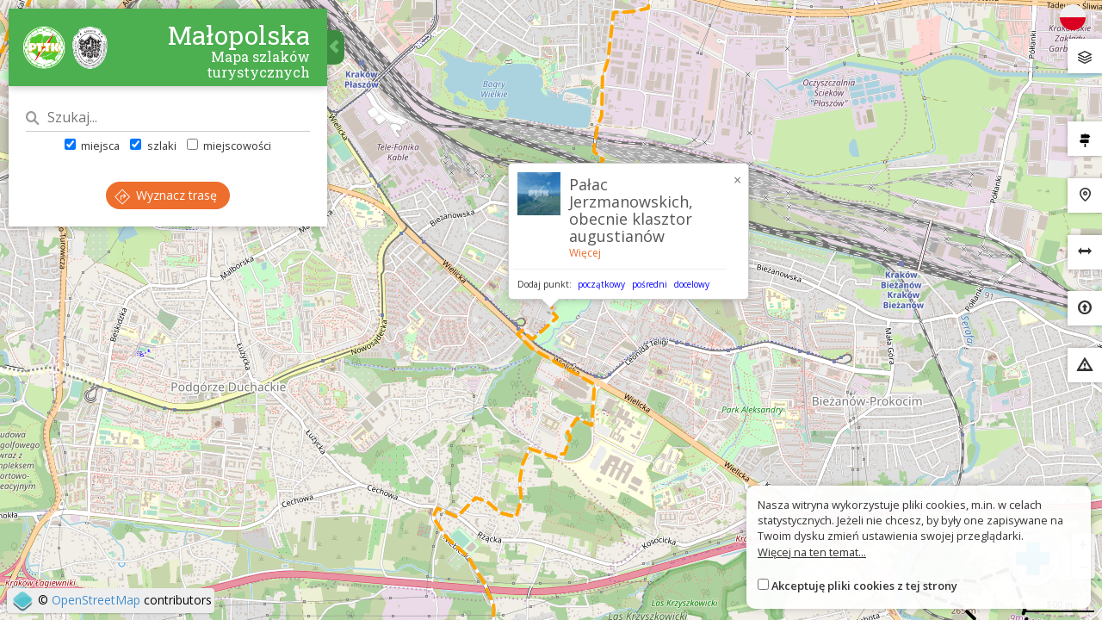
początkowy (601, 284)
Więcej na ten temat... (812, 552)
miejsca (92, 145)
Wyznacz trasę (166, 195)
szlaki (153, 145)
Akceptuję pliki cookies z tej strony (864, 585)
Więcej (585, 252)
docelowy (691, 284)
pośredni (649, 284)
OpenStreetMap (96, 600)
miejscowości (229, 145)
